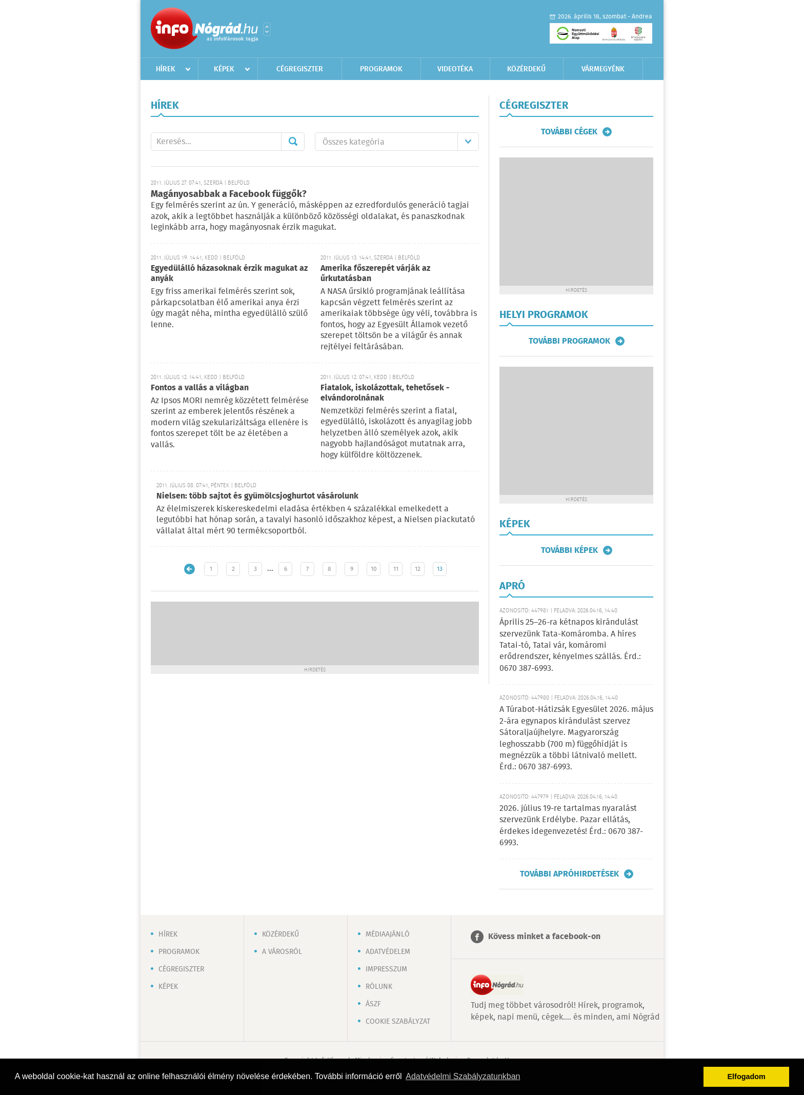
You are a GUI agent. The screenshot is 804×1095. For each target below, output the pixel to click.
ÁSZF (373, 1004)
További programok (569, 341)
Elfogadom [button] (747, 1076)
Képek (224, 69)
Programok (381, 69)
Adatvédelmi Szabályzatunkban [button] (463, 1076)
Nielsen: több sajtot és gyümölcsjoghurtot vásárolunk (257, 496)
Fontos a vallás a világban (200, 388)
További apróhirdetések (569, 874)
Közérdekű (526, 69)
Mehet (293, 141)
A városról (282, 952)
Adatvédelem (388, 952)
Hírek (165, 69)
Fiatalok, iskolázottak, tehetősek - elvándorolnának (385, 393)
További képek (569, 550)
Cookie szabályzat (398, 1021)
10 (374, 569)
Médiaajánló (388, 934)
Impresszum (386, 969)
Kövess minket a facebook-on (544, 936)
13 (440, 569)
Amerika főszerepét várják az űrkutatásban (375, 273)
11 (395, 569)
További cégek (569, 131)
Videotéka (455, 69)
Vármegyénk (603, 69)
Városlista (267, 29)
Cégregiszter (299, 69)
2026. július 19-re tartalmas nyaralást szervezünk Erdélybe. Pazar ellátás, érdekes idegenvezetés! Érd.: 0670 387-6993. (571, 825)
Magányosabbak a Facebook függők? (229, 194)
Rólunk (379, 986)
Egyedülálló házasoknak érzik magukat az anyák (229, 273)
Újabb (189, 569)
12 (417, 569)
